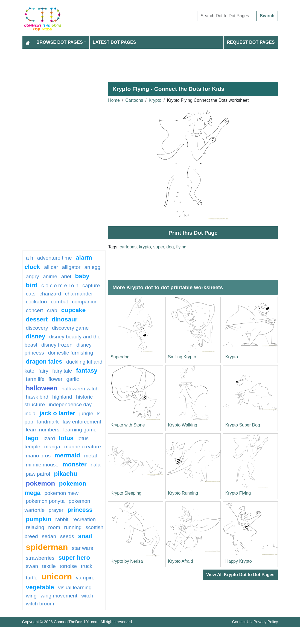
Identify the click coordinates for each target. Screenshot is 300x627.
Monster (74, 464)
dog (170, 247)
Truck (86, 566)
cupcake (73, 310)
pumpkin (38, 519)
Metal (90, 455)
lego (32, 438)
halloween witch (80, 388)
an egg (93, 267)
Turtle (32, 577)
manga (52, 446)
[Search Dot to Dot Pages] (227, 16)
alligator (71, 267)
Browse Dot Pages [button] (59, 42)
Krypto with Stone (127, 425)
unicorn (57, 576)
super (158, 247)
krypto (145, 247)
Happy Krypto (238, 561)
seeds (67, 536)
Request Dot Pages (251, 42)
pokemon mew (61, 493)
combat (59, 301)
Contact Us (242, 622)
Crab (52, 310)
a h (29, 258)
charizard (50, 294)
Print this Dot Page (192, 233)
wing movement (58, 596)
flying (181, 247)
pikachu (65, 473)
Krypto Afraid (180, 561)
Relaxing (35, 527)
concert (34, 310)
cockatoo (36, 301)
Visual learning (75, 587)
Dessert (37, 319)
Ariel (66, 276)
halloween (42, 388)
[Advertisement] (150, 63)
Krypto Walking (182, 425)
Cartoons (134, 100)
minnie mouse (42, 465)
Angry (32, 276)
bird (31, 285)
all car (51, 267)
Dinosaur (65, 319)
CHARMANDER (79, 294)
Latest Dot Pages (114, 42)
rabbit (61, 519)
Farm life (35, 379)
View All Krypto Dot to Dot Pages (240, 574)
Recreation (84, 519)
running (72, 527)
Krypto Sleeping (125, 493)
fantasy (86, 370)
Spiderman (47, 546)
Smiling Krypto (182, 357)
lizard (48, 438)
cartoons (128, 247)
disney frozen (56, 345)
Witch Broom (40, 603)
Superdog (119, 357)
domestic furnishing (70, 353)
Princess (79, 509)
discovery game (70, 328)
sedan (49, 536)
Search (267, 15)
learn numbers (43, 429)
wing (31, 596)
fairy (43, 371)
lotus (66, 438)
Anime (50, 276)
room (54, 527)
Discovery (37, 328)
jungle (86, 413)
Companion (85, 301)
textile (49, 566)
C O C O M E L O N (59, 285)
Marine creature (82, 446)
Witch (87, 596)
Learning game (80, 429)
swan (32, 566)
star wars (82, 548)
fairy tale (62, 371)
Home (114, 100)
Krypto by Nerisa (126, 561)
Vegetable (40, 587)
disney (35, 336)
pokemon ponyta (45, 501)
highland (62, 397)
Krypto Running (183, 493)
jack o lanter (57, 413)
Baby (82, 276)
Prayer (56, 510)
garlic (72, 379)
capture (91, 285)
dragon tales (44, 361)
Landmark (48, 422)
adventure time (54, 258)
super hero (74, 557)
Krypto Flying (238, 493)
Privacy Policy (266, 622)
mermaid (67, 455)
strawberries (40, 558)
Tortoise (68, 566)
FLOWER (55, 379)
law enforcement (82, 422)
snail (85, 536)
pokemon (40, 483)
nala (95, 465)
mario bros (38, 455)
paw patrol (38, 474)
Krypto (155, 100)
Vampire (85, 577)
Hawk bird (37, 397)
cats (31, 294)
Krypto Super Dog (242, 425)
